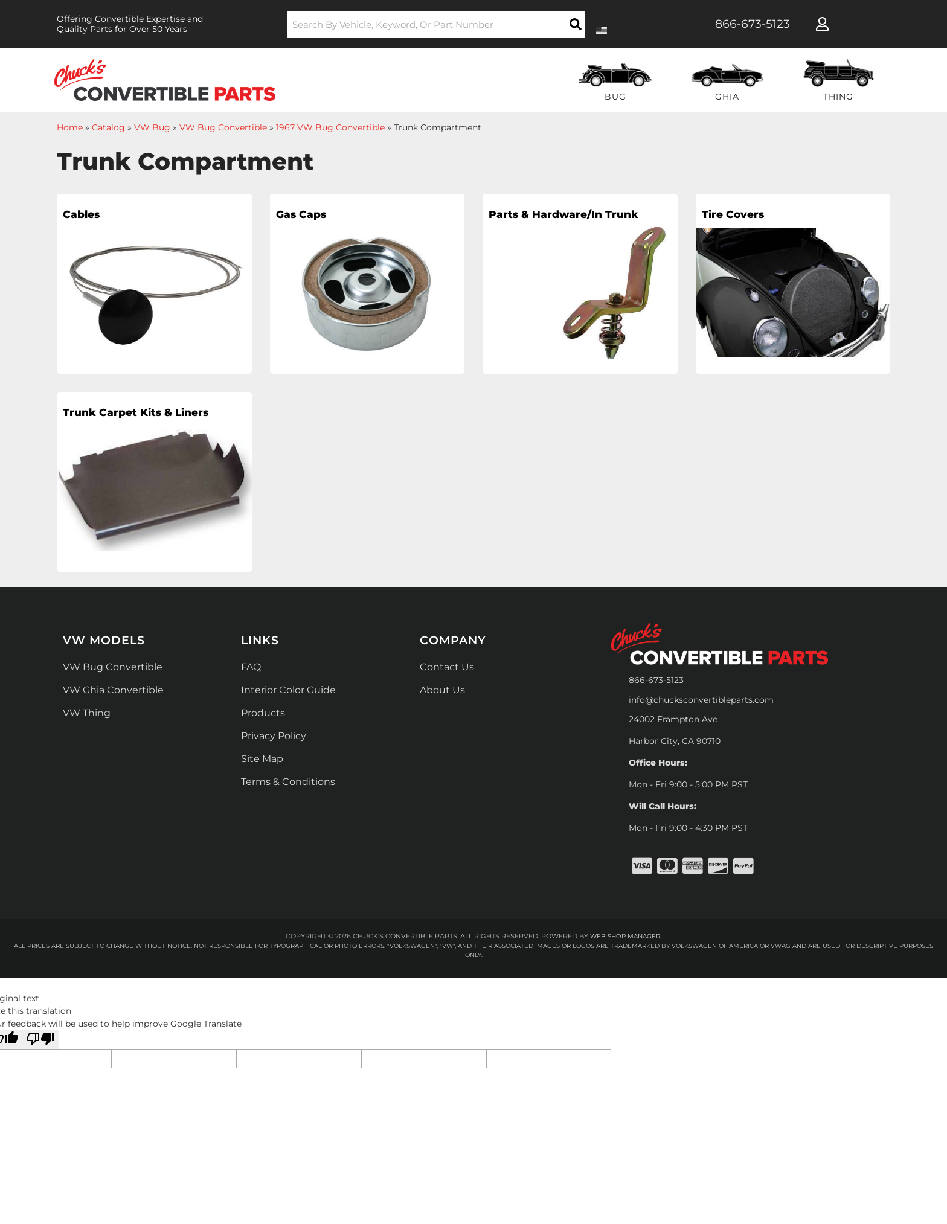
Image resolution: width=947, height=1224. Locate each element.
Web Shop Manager (625, 936)
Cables (86, 216)
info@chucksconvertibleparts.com (701, 700)
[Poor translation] (40, 1039)
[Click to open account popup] (822, 24)
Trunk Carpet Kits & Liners (125, 423)
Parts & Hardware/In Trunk (556, 225)
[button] (436, 24)
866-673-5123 (656, 679)
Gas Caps (308, 216)
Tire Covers (742, 216)
